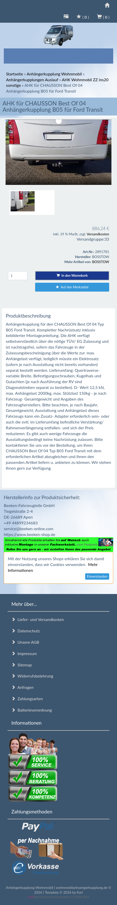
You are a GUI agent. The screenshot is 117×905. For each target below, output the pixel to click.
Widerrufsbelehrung (32, 675)
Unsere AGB (25, 642)
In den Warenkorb (72, 275)
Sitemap (21, 664)
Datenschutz (25, 630)
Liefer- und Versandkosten (37, 619)
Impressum (24, 653)
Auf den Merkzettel (72, 287)
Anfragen (22, 687)
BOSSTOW (100, 262)
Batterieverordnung (31, 710)
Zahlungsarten (27, 698)
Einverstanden (97, 576)
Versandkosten (98, 234)
